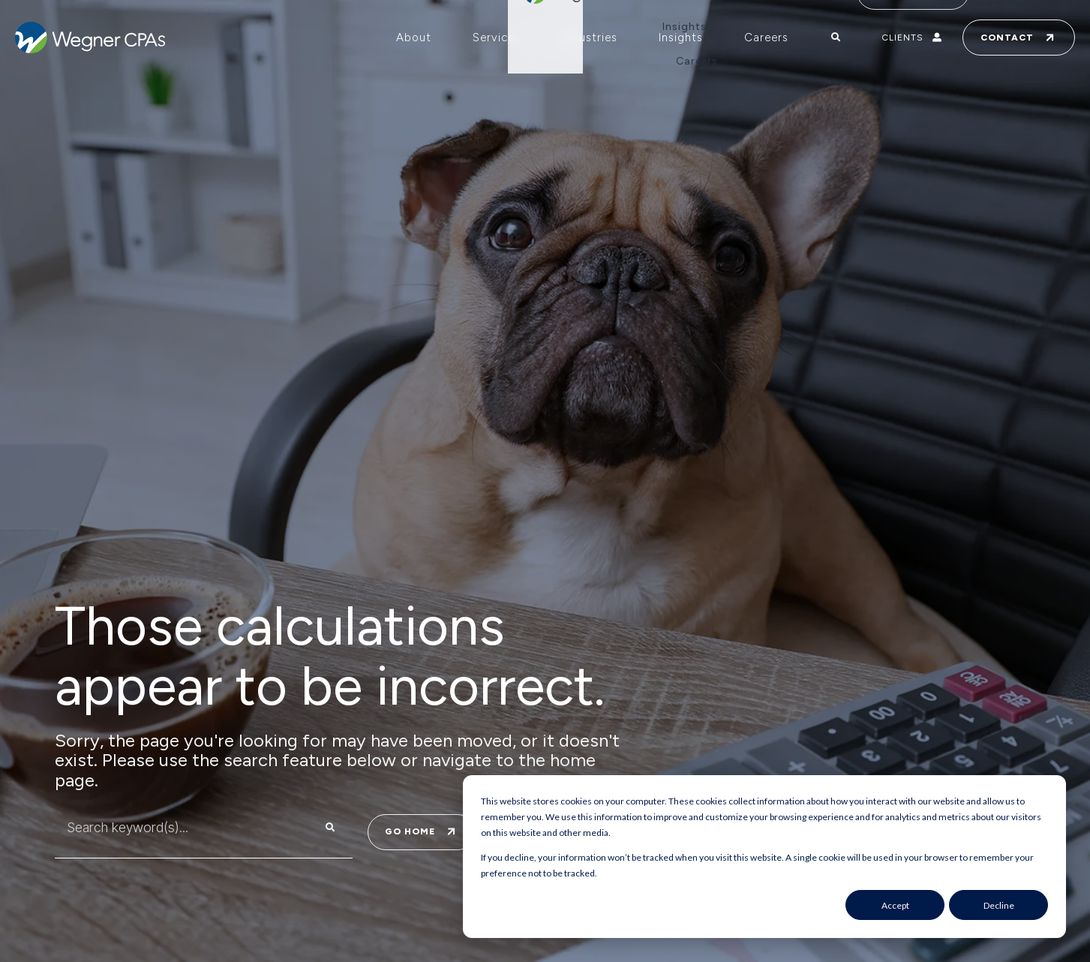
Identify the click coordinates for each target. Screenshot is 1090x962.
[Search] (330, 827)
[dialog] (764, 856)
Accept (895, 905)
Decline (998, 905)
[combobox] (174, 827)
